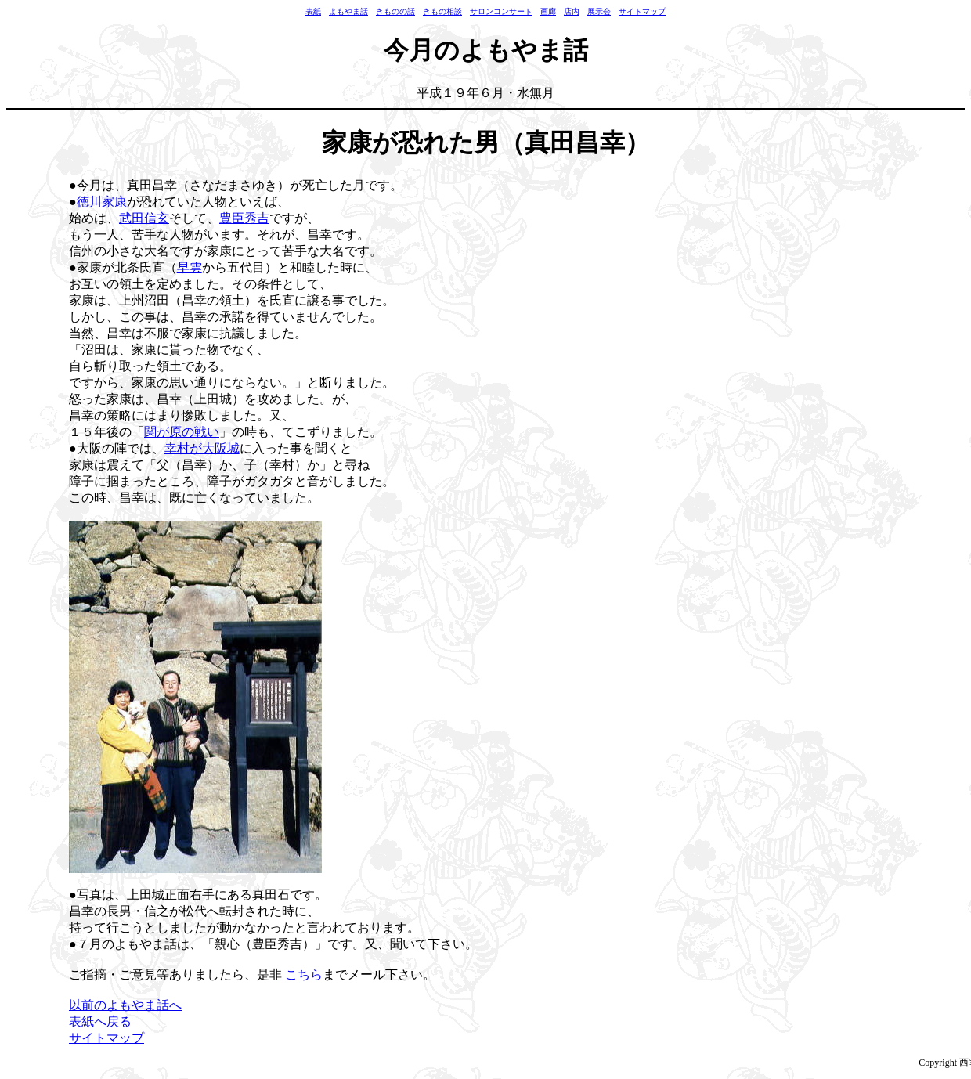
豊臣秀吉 (244, 218)
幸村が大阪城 (202, 448)
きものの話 (395, 11)
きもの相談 (442, 11)
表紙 (313, 11)
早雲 (189, 267)
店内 (571, 11)
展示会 (599, 11)
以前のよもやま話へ (125, 1005)
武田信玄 (144, 218)
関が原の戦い (181, 431)
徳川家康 (102, 201)
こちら (304, 974)
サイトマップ (642, 11)
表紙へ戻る (100, 1021)
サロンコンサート (501, 11)
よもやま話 (348, 11)
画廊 (548, 11)
